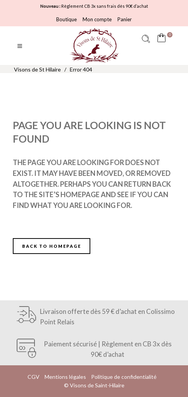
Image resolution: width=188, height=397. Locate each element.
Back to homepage (51, 246)
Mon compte (97, 19)
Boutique (66, 19)
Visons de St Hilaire (37, 69)
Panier (124, 19)
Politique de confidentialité (124, 376)
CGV (34, 376)
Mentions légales (65, 376)
